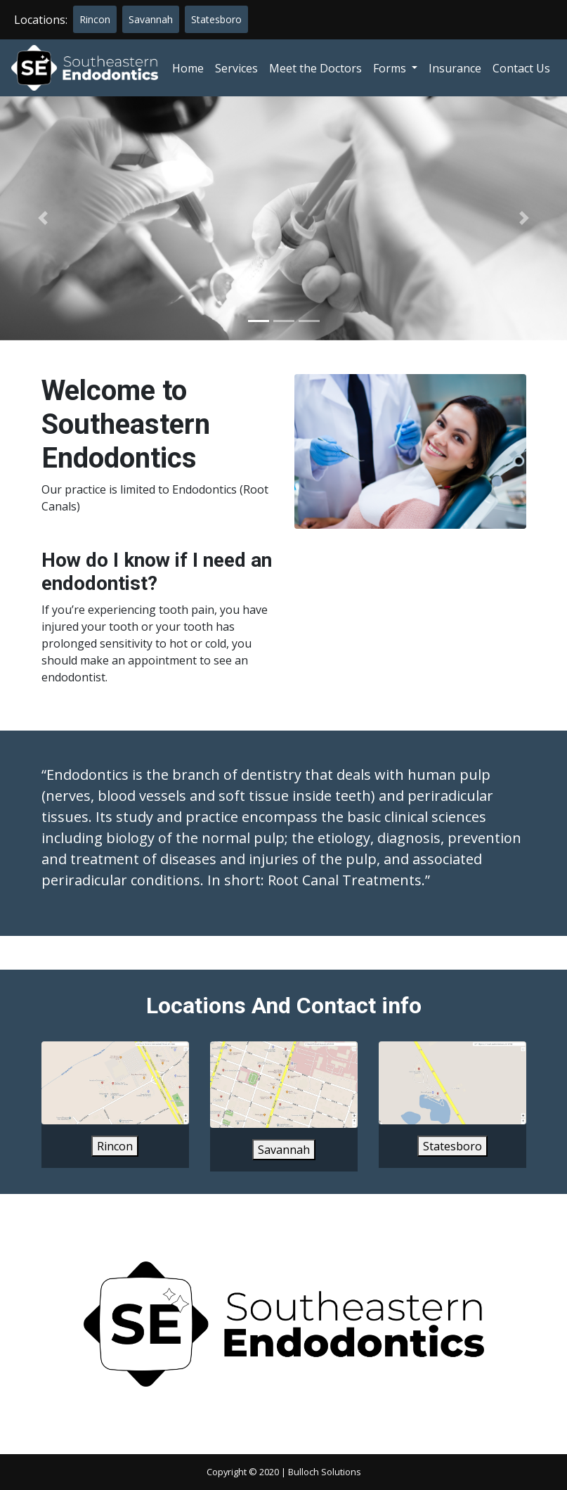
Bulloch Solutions (324, 1471)
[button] (42, 218)
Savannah (151, 19)
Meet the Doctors (315, 68)
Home (188, 68)
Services (236, 68)
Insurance (455, 68)
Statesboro (216, 19)
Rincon (94, 19)
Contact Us (521, 68)
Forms (391, 68)
